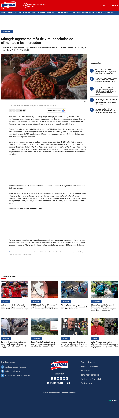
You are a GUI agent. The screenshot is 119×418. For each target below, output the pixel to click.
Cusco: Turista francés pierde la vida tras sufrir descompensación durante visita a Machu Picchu (43, 344)
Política (35, 12)
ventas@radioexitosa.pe (15, 367)
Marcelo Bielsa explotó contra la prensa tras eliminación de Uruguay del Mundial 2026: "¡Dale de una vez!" (74, 344)
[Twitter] (55, 378)
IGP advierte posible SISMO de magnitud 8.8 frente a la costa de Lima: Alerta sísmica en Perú (105, 71)
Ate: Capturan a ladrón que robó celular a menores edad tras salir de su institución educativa (74, 307)
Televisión (93, 12)
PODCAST (114, 5)
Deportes (50, 12)
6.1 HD (102, 5)
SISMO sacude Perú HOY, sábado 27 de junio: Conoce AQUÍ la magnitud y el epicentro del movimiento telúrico (44, 307)
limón (37, 252)
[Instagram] (61, 378)
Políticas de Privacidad (91, 379)
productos (18, 254)
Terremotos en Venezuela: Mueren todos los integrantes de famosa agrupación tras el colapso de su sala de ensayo (106, 102)
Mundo (42, 12)
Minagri (82, 252)
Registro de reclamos (90, 366)
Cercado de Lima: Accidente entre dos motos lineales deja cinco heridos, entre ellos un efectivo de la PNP (14, 345)
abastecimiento (28, 252)
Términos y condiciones (91, 375)
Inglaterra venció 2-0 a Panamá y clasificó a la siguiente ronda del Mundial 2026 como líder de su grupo (14, 307)
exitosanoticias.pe (13, 371)
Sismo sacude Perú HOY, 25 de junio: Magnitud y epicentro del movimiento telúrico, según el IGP (106, 110)
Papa (10, 254)
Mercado (44, 252)
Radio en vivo (87, 383)
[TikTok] (67, 378)
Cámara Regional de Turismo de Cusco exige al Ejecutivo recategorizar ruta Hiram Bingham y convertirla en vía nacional (104, 308)
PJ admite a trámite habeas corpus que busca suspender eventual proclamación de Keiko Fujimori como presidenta (106, 80)
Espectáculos (69, 12)
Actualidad (26, 12)
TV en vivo (85, 370)
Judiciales (59, 12)
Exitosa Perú (83, 12)
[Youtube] (58, 378)
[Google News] (64, 378)
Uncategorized (7, 31)
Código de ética (88, 362)
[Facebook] (52, 378)
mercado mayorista (71, 252)
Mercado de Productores (56, 252)
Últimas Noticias (14, 12)
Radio (100, 12)
